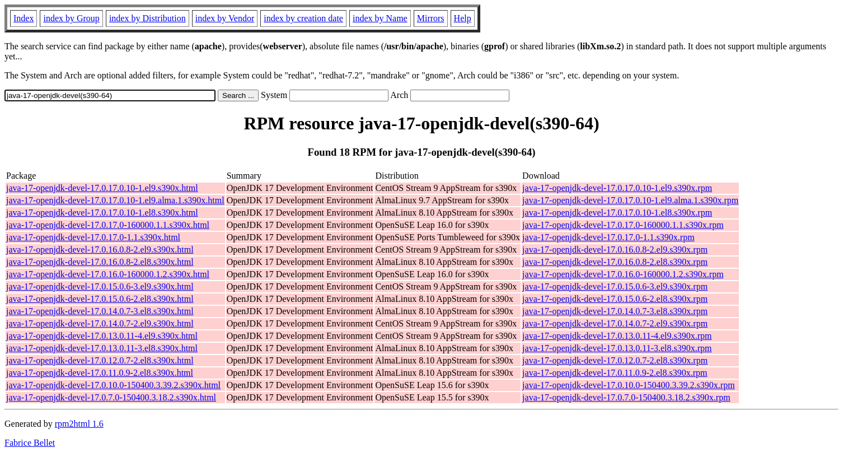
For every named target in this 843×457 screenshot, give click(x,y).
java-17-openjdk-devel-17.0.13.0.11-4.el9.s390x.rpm (616, 336)
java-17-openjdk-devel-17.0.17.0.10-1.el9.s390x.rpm (617, 188)
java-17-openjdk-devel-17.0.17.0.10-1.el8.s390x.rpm (617, 212)
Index (23, 18)
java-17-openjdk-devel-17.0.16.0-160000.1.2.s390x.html (107, 274)
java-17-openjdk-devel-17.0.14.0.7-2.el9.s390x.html (100, 323)
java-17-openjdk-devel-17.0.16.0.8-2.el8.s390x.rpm (615, 262)
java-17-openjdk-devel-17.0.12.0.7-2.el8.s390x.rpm (615, 360)
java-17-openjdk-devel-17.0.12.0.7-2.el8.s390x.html (100, 360)
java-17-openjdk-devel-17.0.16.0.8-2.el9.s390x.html (100, 249)
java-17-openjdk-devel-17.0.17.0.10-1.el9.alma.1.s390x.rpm (630, 200)
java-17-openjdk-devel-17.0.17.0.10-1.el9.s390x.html (102, 188)
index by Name (380, 18)
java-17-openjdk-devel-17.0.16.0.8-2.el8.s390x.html (100, 262)
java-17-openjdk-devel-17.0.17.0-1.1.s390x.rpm (608, 237)
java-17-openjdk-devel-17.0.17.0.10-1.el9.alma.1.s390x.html (115, 200)
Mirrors (430, 18)
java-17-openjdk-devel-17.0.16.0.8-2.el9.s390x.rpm (615, 249)
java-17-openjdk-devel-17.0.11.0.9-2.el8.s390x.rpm (614, 372)
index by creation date (303, 18)
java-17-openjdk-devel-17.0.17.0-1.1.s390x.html (93, 237)
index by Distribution (147, 18)
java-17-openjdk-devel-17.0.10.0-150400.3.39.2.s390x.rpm (628, 385)
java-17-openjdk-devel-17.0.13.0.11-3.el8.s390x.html (102, 348)
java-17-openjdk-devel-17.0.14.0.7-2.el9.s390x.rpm (615, 323)
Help (462, 18)
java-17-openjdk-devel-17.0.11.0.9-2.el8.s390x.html (99, 372)
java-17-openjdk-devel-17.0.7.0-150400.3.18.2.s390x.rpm (626, 397)
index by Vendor (224, 18)
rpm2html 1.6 (79, 423)
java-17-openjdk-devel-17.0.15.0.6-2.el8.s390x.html (100, 299)
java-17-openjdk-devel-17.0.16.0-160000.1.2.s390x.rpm (622, 274)
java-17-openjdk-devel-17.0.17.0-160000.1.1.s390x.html (107, 225)
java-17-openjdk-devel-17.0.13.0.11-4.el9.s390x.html (102, 336)
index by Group (71, 18)
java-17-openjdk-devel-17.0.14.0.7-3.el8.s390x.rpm (615, 311)
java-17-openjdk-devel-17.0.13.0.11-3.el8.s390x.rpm (616, 348)
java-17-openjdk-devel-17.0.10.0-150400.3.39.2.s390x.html (113, 385)
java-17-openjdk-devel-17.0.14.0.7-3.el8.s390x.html (100, 311)
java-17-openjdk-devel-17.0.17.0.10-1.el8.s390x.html (102, 212)
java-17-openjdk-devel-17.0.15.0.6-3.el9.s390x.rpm (615, 286)
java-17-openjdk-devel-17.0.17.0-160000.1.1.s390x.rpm (622, 225)
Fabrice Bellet (29, 442)
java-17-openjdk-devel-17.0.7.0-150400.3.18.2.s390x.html (111, 397)
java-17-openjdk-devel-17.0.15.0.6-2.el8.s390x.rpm (615, 299)
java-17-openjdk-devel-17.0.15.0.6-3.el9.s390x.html (100, 286)
